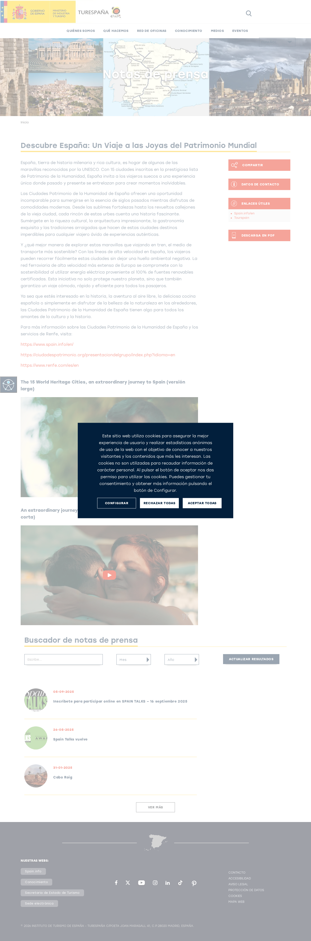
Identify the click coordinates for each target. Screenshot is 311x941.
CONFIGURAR (117, 503)
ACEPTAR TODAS (202, 503)
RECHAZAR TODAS (159, 503)
